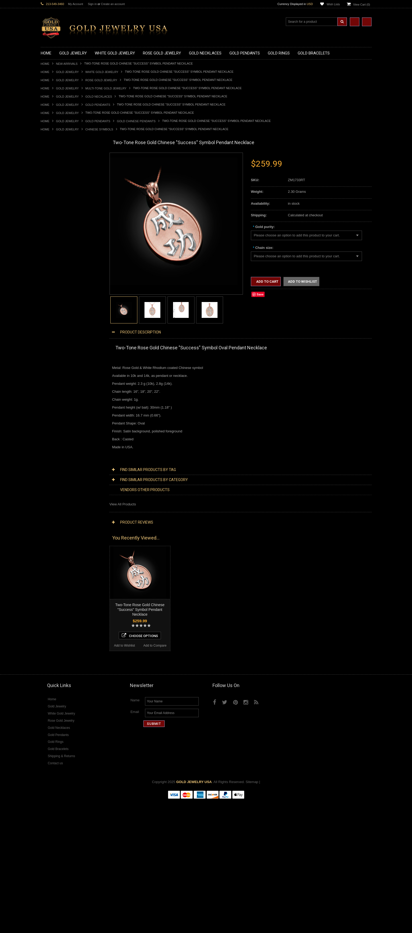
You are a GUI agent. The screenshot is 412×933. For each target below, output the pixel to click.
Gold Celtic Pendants (57, 255)
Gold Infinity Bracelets (57, 398)
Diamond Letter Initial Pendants (65, 559)
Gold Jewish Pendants (58, 269)
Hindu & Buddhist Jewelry (60, 447)
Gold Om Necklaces (56, 193)
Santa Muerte (51, 429)
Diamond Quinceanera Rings (63, 590)
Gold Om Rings (52, 362)
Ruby (45, 644)
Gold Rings (49, 296)
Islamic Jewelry (52, 452)
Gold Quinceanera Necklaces (63, 211)
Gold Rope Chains (55, 412)
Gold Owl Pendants (55, 291)
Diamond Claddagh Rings (60, 608)
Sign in (92, 4)
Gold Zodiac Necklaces (58, 219)
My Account (75, 4)
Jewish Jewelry (52, 456)
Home (45, 63)
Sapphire (48, 648)
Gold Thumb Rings (55, 367)
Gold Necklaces (98, 96)
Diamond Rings (52, 581)
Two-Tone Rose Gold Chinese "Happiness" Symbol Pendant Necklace (71, 739)
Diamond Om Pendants (58, 568)
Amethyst (48, 626)
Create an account (113, 4)
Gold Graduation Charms (60, 233)
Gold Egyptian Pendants (59, 287)
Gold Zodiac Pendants (58, 242)
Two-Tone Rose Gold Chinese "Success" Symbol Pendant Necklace (140, 609)
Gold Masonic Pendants (59, 282)
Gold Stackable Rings (57, 309)
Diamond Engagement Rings (63, 599)
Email (134, 844)
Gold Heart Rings (54, 340)
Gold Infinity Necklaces (58, 188)
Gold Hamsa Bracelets (58, 394)
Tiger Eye (48, 653)
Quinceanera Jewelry (57, 461)
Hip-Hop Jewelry (53, 479)
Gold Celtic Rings (54, 331)
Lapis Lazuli (50, 635)
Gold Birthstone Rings (57, 327)
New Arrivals (67, 63)
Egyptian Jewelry (54, 425)
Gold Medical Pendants (58, 237)
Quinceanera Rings (55, 318)
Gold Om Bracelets (55, 385)
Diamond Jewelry (54, 519)
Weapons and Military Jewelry (63, 470)
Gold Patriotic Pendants (59, 246)
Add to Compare (86, 775)
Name (135, 832)
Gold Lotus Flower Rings (59, 349)
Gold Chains (50, 403)
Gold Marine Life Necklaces (62, 170)
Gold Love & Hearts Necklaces (64, 206)
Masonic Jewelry (53, 443)
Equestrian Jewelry (55, 474)
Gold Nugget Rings (55, 358)
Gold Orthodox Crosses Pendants (66, 273)
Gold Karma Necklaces (58, 197)
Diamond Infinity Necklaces (61, 541)
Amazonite (49, 622)
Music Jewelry (51, 496)
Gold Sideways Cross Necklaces (65, 215)
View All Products (123, 504)
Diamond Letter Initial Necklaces (65, 537)
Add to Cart (266, 281)
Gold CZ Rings (52, 300)
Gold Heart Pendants (57, 264)
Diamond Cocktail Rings (59, 595)
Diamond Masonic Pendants (62, 563)
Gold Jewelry (67, 72)
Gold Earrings (51, 376)
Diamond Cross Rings (57, 586)
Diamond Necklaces (56, 523)
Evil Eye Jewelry (53, 483)
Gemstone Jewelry (55, 617)
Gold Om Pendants (55, 278)
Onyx (45, 639)
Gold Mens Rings (54, 353)
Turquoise (48, 657)
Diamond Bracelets (55, 577)
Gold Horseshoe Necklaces (62, 184)
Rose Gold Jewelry (101, 80)
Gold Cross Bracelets (57, 389)
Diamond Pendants (55, 550)
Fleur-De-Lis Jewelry (56, 488)
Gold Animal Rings (55, 313)
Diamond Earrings (54, 572)
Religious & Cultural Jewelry (62, 416)
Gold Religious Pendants (60, 251)
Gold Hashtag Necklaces (60, 175)
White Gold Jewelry (101, 72)
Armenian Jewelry (54, 420)
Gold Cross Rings (54, 336)
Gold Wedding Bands (57, 371)
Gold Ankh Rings (53, 322)
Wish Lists (333, 4)
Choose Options (71, 765)
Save (260, 294)
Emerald (47, 630)
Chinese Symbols (99, 129)
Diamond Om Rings (56, 613)
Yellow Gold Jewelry (56, 501)
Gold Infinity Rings (55, 344)
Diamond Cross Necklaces (61, 528)
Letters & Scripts (53, 492)
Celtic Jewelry (51, 434)
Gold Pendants (97, 104)
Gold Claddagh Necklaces (60, 166)
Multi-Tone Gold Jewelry (105, 88)
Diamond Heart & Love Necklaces (66, 532)
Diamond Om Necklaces (59, 545)
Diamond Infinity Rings (58, 604)
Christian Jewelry (54, 438)
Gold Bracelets (52, 380)
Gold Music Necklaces (58, 202)
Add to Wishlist (55, 775)
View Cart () (361, 4)
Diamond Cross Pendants (60, 554)
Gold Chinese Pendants (136, 121)
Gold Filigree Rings (55, 304)
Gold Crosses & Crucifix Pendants (67, 260)
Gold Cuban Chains (56, 407)
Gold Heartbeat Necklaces (61, 179)
